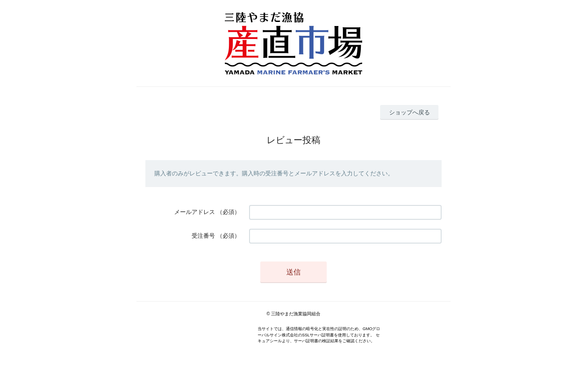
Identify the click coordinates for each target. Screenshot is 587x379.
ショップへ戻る (409, 112)
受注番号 (203, 235)
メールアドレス (194, 212)
